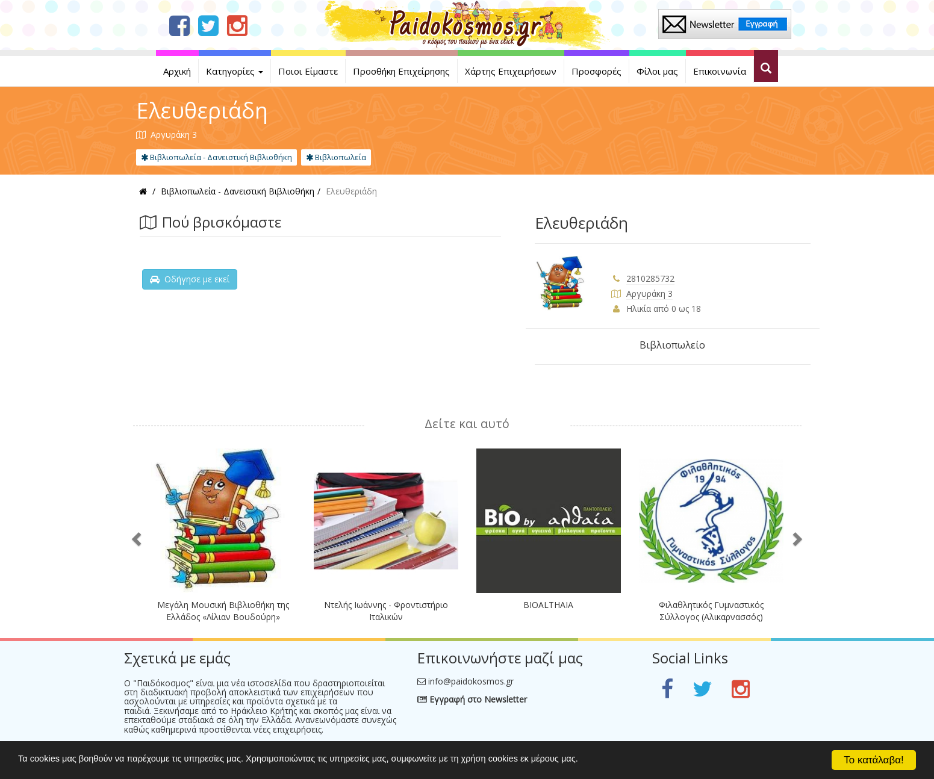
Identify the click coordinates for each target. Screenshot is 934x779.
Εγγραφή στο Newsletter (472, 699)
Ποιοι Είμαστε (308, 71)
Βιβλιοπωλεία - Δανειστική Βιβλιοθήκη (216, 157)
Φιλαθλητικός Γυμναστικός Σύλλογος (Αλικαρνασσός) (711, 610)
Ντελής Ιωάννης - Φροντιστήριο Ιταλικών (386, 610)
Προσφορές (596, 71)
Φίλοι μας (657, 71)
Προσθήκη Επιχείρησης (401, 71)
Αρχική (177, 71)
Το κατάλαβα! (874, 760)
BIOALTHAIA (548, 604)
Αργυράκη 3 (649, 293)
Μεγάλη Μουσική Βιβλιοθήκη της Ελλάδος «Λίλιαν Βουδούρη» (223, 610)
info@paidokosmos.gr (471, 681)
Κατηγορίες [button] (234, 71)
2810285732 (650, 278)
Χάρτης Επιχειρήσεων (510, 71)
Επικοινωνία (719, 71)
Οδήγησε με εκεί (189, 279)
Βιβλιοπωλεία (336, 157)
